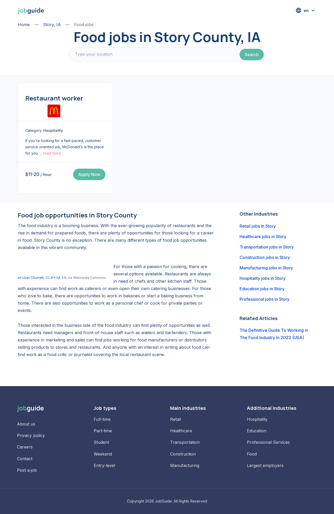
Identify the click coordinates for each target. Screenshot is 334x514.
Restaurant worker (54, 98)
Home (24, 24)
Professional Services (268, 442)
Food (252, 454)
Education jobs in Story (262, 288)
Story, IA (52, 24)
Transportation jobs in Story (267, 247)
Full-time (102, 419)
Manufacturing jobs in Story (266, 267)
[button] (305, 10)
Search (252, 54)
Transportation (185, 442)
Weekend (103, 454)
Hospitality (257, 419)
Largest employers (265, 465)
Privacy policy (31, 435)
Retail (175, 419)
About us (26, 424)
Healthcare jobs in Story (263, 236)
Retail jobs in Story (258, 226)
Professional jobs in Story (264, 299)
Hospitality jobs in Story (262, 278)
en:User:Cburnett (31, 278)
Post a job (27, 470)
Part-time (103, 430)
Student (101, 442)
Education (256, 430)
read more (52, 153)
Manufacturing (184, 465)
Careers (25, 447)
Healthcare (181, 430)
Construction (183, 454)
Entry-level (104, 465)
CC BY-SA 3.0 (55, 278)
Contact (24, 458)
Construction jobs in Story (265, 257)
